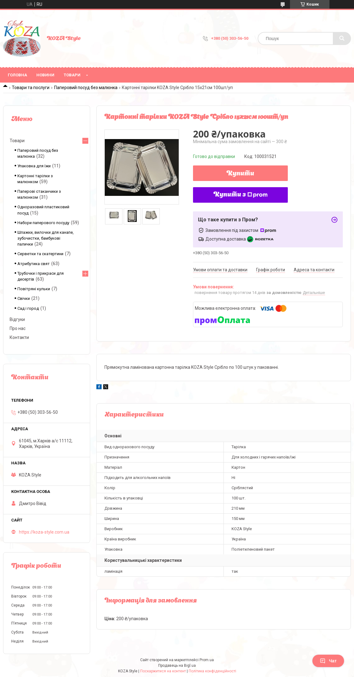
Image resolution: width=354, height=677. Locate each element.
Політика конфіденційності (212, 671)
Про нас (17, 328)
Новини (45, 75)
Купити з (241, 195)
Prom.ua (207, 660)
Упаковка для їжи (34, 166)
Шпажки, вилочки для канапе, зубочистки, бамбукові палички (45, 238)
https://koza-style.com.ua (44, 532)
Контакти (19, 337)
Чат (328, 661)
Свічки (23, 298)
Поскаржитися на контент (163, 671)
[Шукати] (342, 38)
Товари (72, 75)
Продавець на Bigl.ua (177, 665)
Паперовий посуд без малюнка (85, 87)
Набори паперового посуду (43, 222)
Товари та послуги (30, 87)
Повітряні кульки (33, 289)
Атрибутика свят (33, 263)
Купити (240, 174)
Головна (17, 75)
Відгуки (17, 319)
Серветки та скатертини (40, 253)
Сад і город (28, 308)
